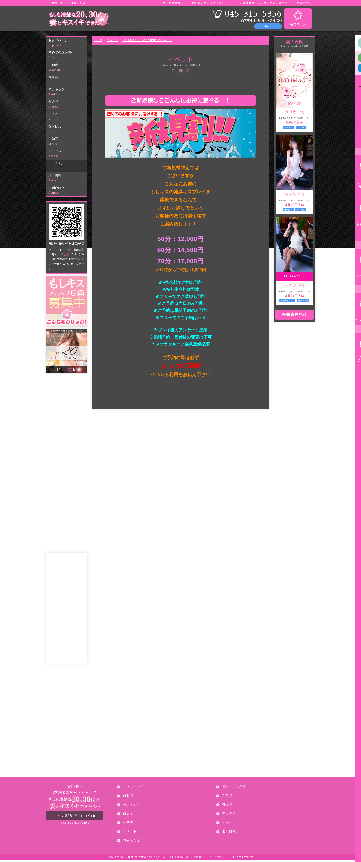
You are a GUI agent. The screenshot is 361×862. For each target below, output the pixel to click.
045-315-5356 (74, 815)
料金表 (67, 106)
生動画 (67, 143)
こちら (65, 256)
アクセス (67, 155)
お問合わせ (67, 192)
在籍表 (67, 81)
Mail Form (270, 26)
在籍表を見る (294, 316)
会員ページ (298, 18)
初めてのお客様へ (67, 57)
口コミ (67, 118)
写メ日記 (67, 130)
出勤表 (67, 69)
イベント (70, 167)
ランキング (67, 94)
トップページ (67, 44)
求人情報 (67, 180)
